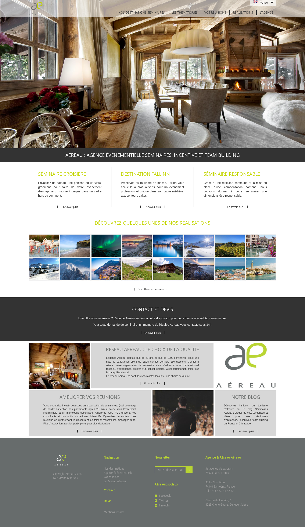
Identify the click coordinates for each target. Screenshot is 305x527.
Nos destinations (114, 468)
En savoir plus (69, 207)
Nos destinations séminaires (141, 12)
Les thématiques (185, 12)
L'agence (266, 12)
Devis (107, 501)
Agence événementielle (118, 472)
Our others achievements (152, 289)
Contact (109, 490)
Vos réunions (215, 12)
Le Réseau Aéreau (115, 481)
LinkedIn (162, 505)
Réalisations (243, 12)
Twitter (161, 500)
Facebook (163, 495)
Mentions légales (114, 512)
